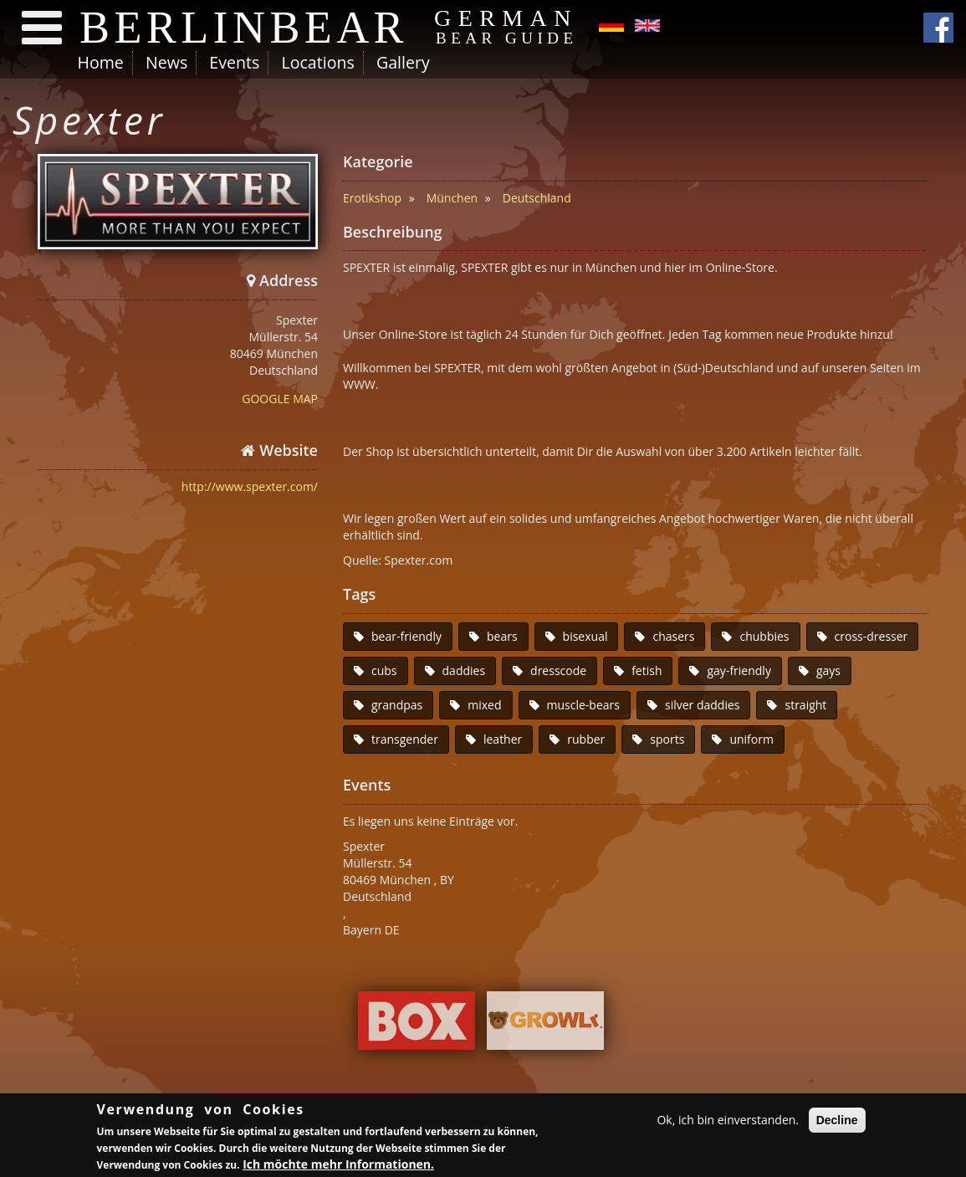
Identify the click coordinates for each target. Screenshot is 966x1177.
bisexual (585, 636)
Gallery (403, 62)
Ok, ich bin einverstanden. (728, 1122)
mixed (484, 705)
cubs (384, 670)
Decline (837, 1122)
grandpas (396, 705)
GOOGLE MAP (280, 399)
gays (828, 670)
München (452, 198)
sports (667, 739)
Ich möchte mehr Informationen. (338, 1166)
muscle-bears (583, 705)
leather (502, 739)
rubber (586, 739)
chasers (673, 636)
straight (805, 705)
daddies (464, 670)
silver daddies (702, 705)
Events (234, 62)
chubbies (764, 636)
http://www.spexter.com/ (249, 486)
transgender (404, 739)
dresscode (558, 670)
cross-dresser (871, 636)
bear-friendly (406, 636)
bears (502, 636)
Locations (317, 62)
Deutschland (537, 198)
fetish (646, 670)
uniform (751, 739)
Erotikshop (372, 198)
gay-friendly (738, 670)
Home (101, 62)
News (166, 62)
